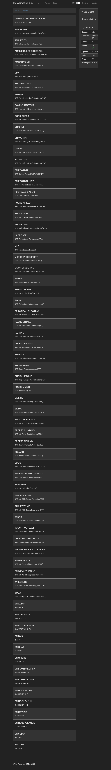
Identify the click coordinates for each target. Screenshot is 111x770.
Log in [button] (95, 3)
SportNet (24, 10)
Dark (76, 3)
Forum (47, 3)
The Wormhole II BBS (23, 3)
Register (85, 3)
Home (39, 3)
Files (55, 3)
